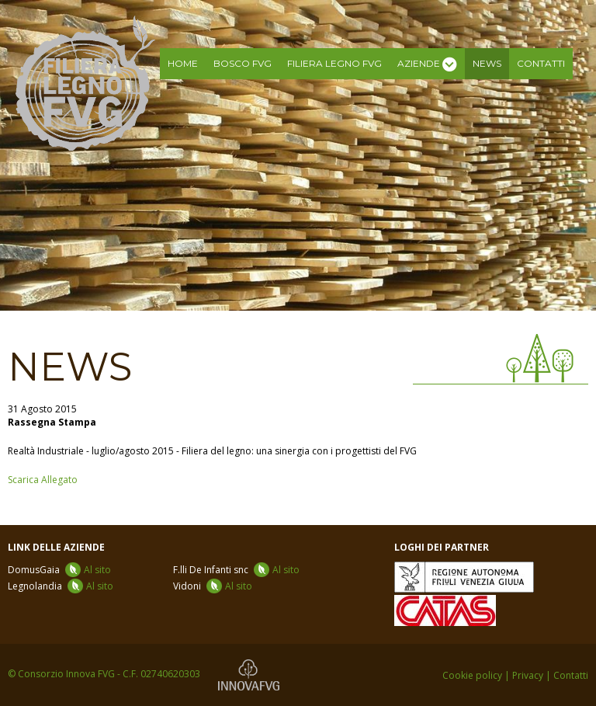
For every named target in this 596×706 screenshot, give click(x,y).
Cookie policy (472, 675)
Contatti (541, 63)
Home (183, 63)
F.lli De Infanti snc (236, 570)
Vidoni (212, 586)
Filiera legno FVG (334, 63)
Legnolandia (60, 586)
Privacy (527, 675)
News (487, 63)
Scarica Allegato (43, 479)
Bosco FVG (242, 63)
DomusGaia (59, 570)
